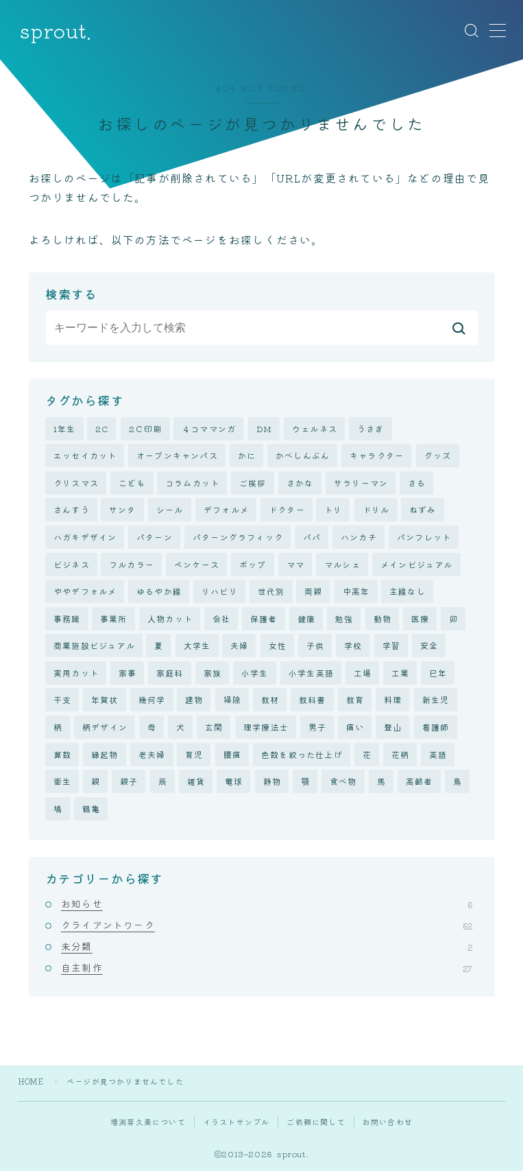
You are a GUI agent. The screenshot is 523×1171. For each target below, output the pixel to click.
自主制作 (266, 968)
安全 (429, 645)
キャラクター (377, 455)
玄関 (214, 727)
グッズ (438, 455)
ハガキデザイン (85, 537)
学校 (353, 645)
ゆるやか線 (159, 591)
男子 (317, 727)
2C (101, 428)
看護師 (436, 727)
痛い (355, 727)
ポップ (253, 564)
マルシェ (342, 564)
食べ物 (343, 781)
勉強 (344, 618)
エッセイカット (85, 455)
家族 (212, 672)
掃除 (232, 700)
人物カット (170, 618)
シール (170, 509)
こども (132, 482)
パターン (154, 537)
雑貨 (196, 781)
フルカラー (131, 564)
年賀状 (105, 700)
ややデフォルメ (85, 591)
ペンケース (196, 564)
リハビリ (220, 591)
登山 (393, 727)
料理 (393, 700)
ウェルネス (314, 428)
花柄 (400, 754)
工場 (363, 672)
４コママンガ (209, 428)
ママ (295, 564)
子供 (315, 645)
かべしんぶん (303, 455)
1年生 (64, 428)
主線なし (407, 591)
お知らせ (266, 903)
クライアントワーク (266, 925)
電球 (234, 781)
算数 (62, 754)
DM (264, 428)
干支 (62, 700)
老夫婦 (152, 754)
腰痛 (232, 754)
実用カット (76, 672)
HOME (31, 1081)
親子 (129, 781)
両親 (313, 591)
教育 (355, 700)
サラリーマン (361, 482)
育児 (194, 754)
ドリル (376, 509)
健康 (306, 618)
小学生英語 (311, 672)
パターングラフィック (238, 537)
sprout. (55, 30)
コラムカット (192, 482)
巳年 (438, 672)
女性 (278, 645)
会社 (221, 618)
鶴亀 (91, 808)
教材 (270, 700)
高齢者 (419, 781)
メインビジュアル (416, 564)
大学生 (197, 645)
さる (417, 482)
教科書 (312, 700)
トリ (333, 509)
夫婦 (239, 645)
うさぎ (371, 428)
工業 (400, 672)
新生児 (436, 700)
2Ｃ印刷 (145, 428)
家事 (127, 672)
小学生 (255, 672)
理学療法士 (266, 727)
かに (247, 455)
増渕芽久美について (148, 1121)
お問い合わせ (388, 1121)
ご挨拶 (253, 482)
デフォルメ (226, 509)
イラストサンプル (236, 1121)
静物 (272, 781)
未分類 (266, 946)
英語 (438, 754)
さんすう (71, 509)
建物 (194, 700)
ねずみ (423, 509)
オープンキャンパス (177, 455)
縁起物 (105, 754)
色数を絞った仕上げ (302, 754)
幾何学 (152, 700)
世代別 (271, 591)
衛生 (62, 781)
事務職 (67, 618)
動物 (382, 618)
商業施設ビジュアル (94, 645)
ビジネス (71, 564)
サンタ (122, 509)
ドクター (287, 509)
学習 (391, 645)
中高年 (356, 591)
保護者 (264, 618)
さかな (300, 482)
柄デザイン (104, 727)
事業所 (113, 618)
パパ (312, 537)
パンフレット (424, 537)
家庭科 (170, 672)
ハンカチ (359, 537)
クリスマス (76, 482)
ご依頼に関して (316, 1121)
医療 (420, 618)
